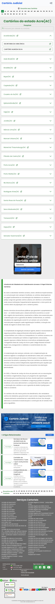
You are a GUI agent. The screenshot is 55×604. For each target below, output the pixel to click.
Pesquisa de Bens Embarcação (37, 547)
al (5, 11)
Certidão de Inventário (8, 511)
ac (2, 11)
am (11, 11)
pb (44, 11)
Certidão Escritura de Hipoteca (37, 529)
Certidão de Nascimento (8, 502)
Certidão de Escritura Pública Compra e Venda (39, 516)
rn (5, 14)
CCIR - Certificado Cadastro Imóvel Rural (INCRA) (13, 535)
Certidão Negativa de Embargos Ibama (39, 508)
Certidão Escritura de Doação (36, 526)
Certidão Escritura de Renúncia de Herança (40, 540)
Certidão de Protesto (7, 515)
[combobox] (27, 265)
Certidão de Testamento (8, 518)
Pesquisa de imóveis (34, 549)
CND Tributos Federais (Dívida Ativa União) (13, 544)
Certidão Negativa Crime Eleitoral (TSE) (12, 551)
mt (32, 11)
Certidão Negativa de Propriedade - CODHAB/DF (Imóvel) (38, 510)
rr (14, 14)
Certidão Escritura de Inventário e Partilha (40, 531)
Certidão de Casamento (8, 504)
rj (2, 14)
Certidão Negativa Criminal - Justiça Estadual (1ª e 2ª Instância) (12, 553)
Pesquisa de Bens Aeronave (36, 545)
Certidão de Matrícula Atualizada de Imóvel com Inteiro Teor (14, 521)
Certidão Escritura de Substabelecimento (40, 542)
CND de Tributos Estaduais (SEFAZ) (11, 545)
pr (46, 11)
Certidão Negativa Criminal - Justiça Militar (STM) (40, 503)
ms (35, 11)
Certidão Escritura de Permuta (37, 533)
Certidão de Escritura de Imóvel (10, 529)
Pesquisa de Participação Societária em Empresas (39, 552)
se (22, 14)
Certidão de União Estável (35, 518)
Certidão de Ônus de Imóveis (9, 524)
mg (38, 11)
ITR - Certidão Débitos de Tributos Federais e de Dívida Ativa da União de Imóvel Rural (14, 532)
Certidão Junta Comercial (9, 517)
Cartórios (5, 569)
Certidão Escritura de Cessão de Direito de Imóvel (13, 526)
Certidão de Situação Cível (9, 542)
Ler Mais (50, 434)
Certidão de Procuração (8, 513)
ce (17, 11)
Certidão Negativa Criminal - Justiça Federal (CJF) (12, 557)
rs (8, 14)
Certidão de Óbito (6, 508)
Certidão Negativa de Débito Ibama (38, 506)
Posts (4, 567)
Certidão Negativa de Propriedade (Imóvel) (40, 513)
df (19, 11)
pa (41, 11)
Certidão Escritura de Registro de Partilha (40, 538)
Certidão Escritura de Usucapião (37, 544)
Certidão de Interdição (8, 509)
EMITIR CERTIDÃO (27, 269)
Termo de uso (25, 575)
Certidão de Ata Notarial (35, 522)
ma (29, 11)
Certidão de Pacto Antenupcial (37, 520)
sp (19, 14)
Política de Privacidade (27, 572)
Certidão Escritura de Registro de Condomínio (37, 535)
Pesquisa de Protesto (34, 554)
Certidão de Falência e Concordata (11, 538)
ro (11, 14)
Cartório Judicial (12, 3)
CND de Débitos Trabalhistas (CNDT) (12, 549)
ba (14, 11)
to (25, 14)
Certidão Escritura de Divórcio (37, 524)
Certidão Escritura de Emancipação (38, 527)
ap (8, 11)
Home (4, 565)
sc (17, 14)
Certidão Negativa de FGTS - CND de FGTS (13, 547)
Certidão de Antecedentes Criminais (12, 540)
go (25, 11)
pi (51, 11)
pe (49, 11)
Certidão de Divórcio (7, 506)
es (22, 11)
